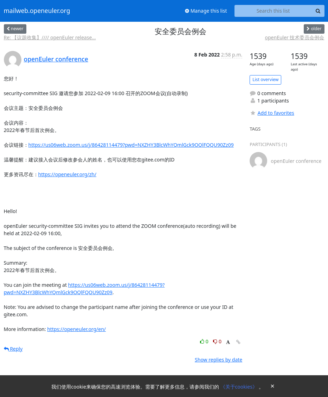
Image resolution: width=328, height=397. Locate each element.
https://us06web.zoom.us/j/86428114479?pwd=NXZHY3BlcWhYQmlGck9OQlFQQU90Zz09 (131, 144)
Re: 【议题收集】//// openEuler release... (50, 37)
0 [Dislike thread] (217, 341)
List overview (265, 79)
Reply (13, 348)
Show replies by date (218, 359)
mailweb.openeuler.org (37, 11)
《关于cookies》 (239, 386)
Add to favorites (272, 113)
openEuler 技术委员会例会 (294, 37)
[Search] (318, 11)
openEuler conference (56, 59)
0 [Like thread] (205, 341)
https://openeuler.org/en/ (76, 329)
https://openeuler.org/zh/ (67, 174)
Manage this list (206, 10)
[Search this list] (273, 11)
